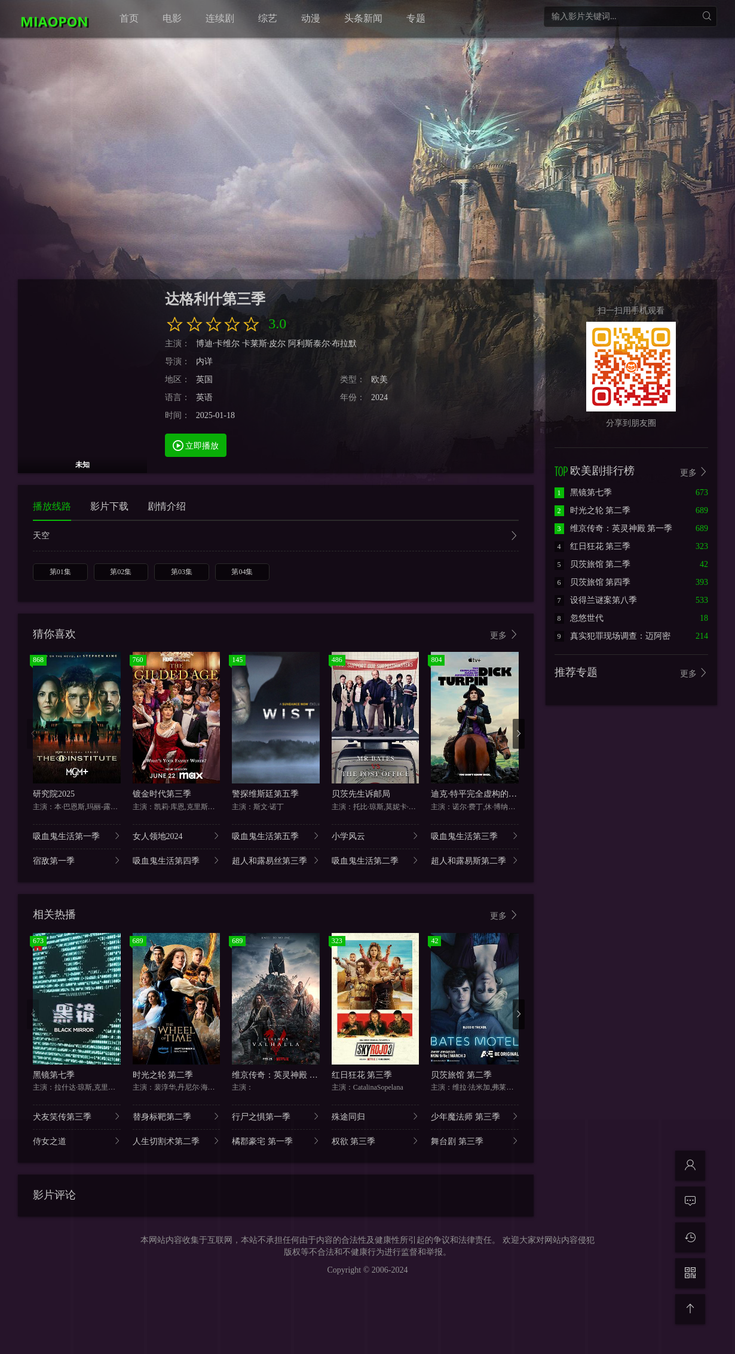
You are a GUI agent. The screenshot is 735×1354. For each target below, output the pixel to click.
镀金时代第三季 (162, 793)
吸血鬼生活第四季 (176, 860)
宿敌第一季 (77, 860)
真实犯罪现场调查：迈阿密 (612, 636)
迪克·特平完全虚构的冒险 (478, 793)
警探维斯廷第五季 (265, 793)
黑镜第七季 (54, 1075)
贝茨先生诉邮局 (361, 793)
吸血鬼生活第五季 (276, 836)
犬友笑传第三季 (77, 1116)
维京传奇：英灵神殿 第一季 (283, 1075)
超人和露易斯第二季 (475, 860)
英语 (204, 397)
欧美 (379, 379)
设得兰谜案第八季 (596, 600)
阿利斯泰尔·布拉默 (322, 343)
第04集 (242, 572)
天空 (276, 537)
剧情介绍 (167, 506)
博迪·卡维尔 (218, 343)
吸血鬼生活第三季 (475, 836)
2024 (379, 397)
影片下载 (109, 506)
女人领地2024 (176, 836)
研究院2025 (54, 793)
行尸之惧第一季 (276, 1116)
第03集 (181, 572)
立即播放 (196, 445)
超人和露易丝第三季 (276, 860)
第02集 (120, 572)
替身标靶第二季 (176, 1116)
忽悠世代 (579, 618)
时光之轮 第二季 (163, 1075)
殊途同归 (375, 1116)
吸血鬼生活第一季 (77, 836)
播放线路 (52, 506)
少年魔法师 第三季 (475, 1116)
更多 (504, 635)
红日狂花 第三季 (362, 1075)
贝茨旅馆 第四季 (593, 582)
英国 (204, 379)
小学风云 (375, 836)
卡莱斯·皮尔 (264, 343)
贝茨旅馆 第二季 (461, 1075)
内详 (204, 361)
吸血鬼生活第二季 (375, 860)
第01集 (60, 572)
